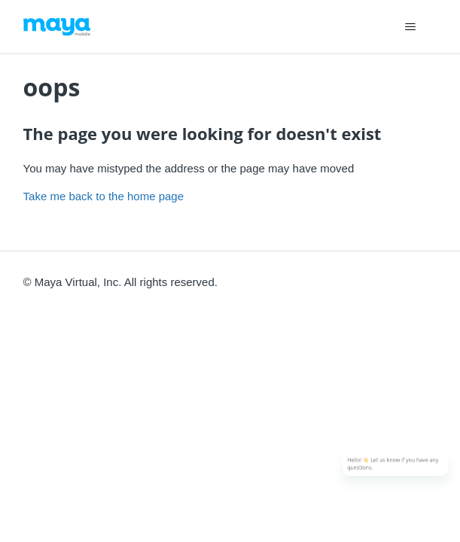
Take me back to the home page (103, 196)
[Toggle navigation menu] (410, 27)
